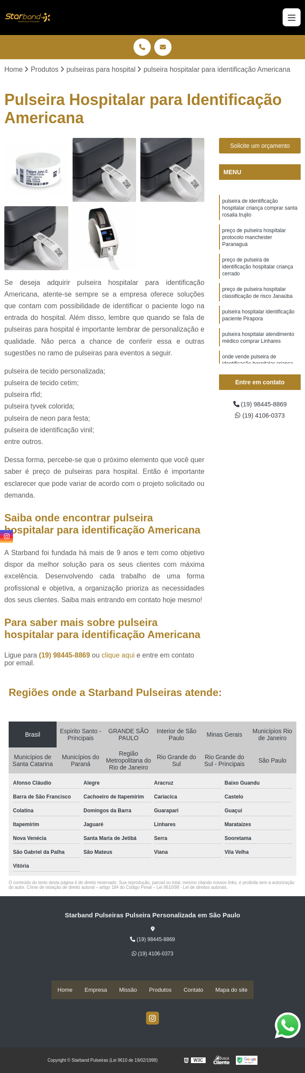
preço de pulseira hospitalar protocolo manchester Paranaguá (254, 242)
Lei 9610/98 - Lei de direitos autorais (191, 888)
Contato (193, 990)
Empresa (96, 990)
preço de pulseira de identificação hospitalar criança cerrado (257, 274)
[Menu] (291, 17)
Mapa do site (232, 990)
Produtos (160, 990)
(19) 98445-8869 (65, 656)
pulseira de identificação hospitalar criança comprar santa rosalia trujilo (259, 210)
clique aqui (118, 656)
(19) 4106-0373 (260, 417)
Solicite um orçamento (260, 146)
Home (65, 990)
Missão (128, 990)
